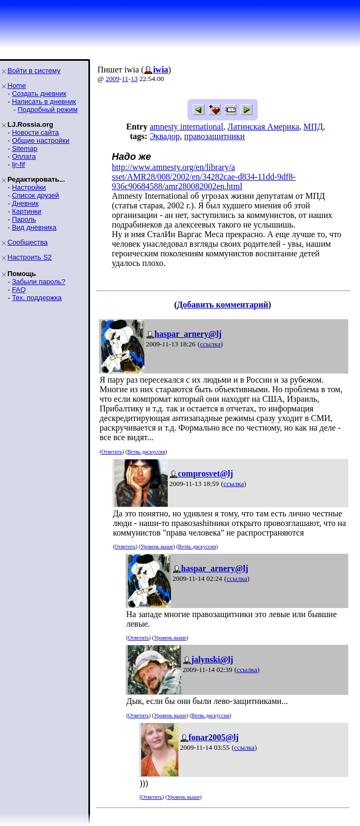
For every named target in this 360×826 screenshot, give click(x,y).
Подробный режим (47, 110)
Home (16, 86)
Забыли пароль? (38, 282)
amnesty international (186, 126)
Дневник (25, 203)
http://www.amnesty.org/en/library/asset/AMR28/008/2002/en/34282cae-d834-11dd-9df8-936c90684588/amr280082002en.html (204, 177)
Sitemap (24, 148)
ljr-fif (18, 164)
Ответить (111, 452)
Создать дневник (39, 94)
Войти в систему (33, 71)
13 (133, 79)
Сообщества (27, 242)
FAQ (19, 290)
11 (125, 79)
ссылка (210, 344)
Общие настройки (40, 140)
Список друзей (35, 195)
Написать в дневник (44, 102)
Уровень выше (157, 546)
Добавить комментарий (222, 304)
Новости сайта (35, 132)
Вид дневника (34, 227)
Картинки (26, 211)
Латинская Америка (263, 126)
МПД (313, 126)
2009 (112, 79)
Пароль (24, 219)
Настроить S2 (29, 257)
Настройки (29, 187)
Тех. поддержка (36, 298)
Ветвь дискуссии (146, 452)
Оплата (24, 156)
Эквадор (165, 136)
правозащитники (214, 136)
